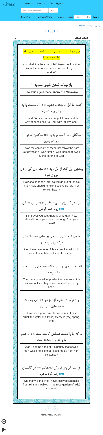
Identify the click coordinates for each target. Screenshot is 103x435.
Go (88, 17)
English (82, 25)
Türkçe (90, 25)
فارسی (98, 25)
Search (53, 10)
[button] (27, 3)
